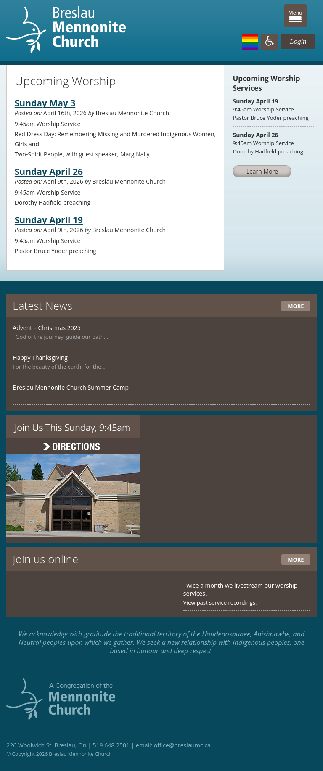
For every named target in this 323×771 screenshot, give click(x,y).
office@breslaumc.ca (182, 745)
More (296, 306)
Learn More (262, 171)
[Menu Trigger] (295, 15)
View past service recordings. (220, 602)
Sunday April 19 (49, 220)
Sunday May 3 (45, 103)
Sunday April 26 (49, 171)
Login (298, 41)
